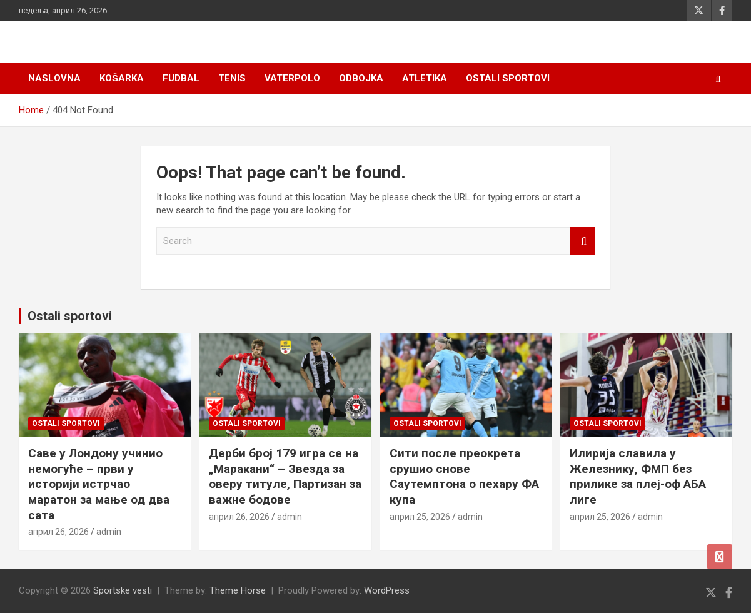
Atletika (424, 78)
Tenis (232, 78)
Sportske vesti (122, 590)
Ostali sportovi (508, 78)
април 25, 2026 (420, 517)
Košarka (121, 78)
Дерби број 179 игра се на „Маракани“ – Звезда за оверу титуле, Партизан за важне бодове (285, 476)
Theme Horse (237, 590)
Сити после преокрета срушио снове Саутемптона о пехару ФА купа (464, 476)
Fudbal (181, 78)
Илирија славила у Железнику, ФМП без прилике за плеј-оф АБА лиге (638, 476)
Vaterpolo (292, 78)
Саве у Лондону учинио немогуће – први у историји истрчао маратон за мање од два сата (98, 484)
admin (108, 532)
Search (582, 241)
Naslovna (54, 78)
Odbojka (361, 78)
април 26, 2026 (58, 532)
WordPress (387, 590)
